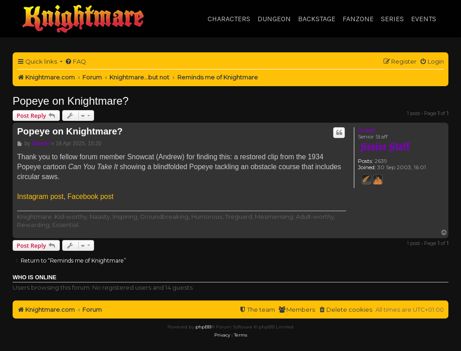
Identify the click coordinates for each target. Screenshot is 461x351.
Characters (229, 18)
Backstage (316, 18)
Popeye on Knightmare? (71, 101)
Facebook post (90, 196)
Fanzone (358, 18)
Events (423, 18)
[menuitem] (75, 61)
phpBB (203, 327)
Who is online (34, 277)
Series (392, 18)
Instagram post (40, 196)
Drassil (366, 130)
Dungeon (274, 18)
